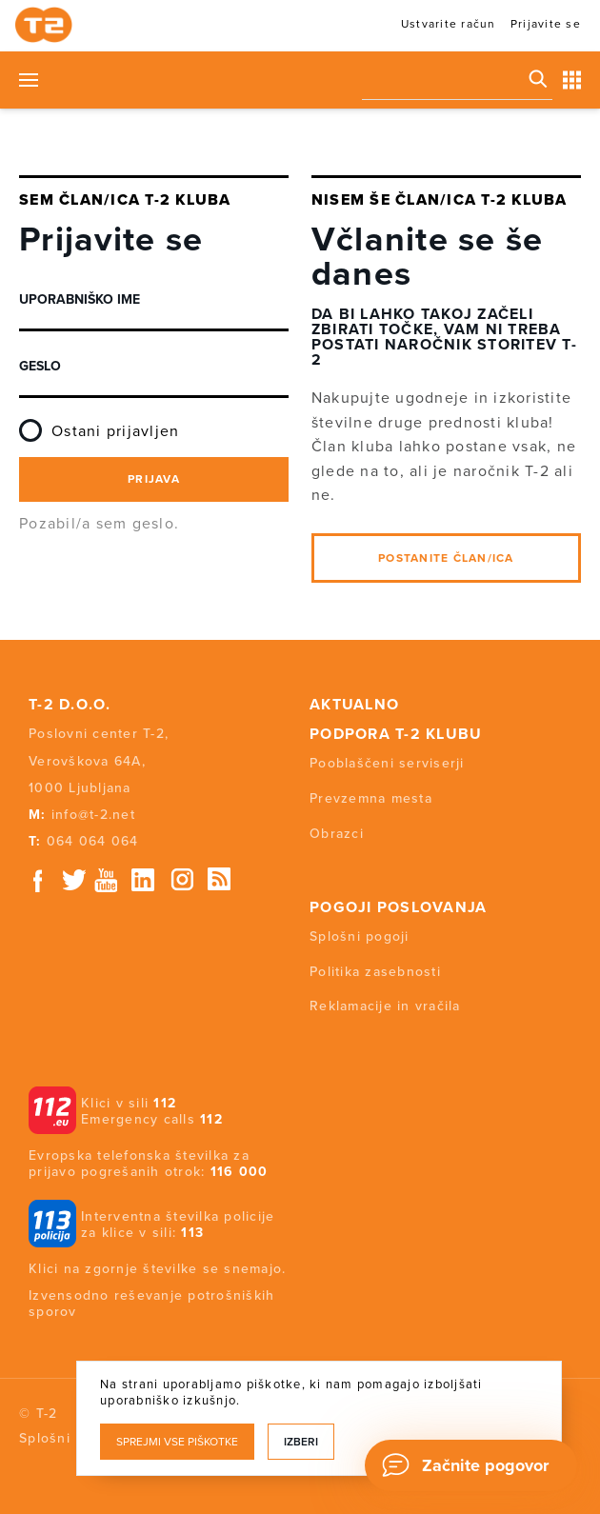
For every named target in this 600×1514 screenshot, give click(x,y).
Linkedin (143, 880)
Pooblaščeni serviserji (387, 763)
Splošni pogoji (360, 936)
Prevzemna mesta (371, 798)
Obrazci (337, 834)
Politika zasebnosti (375, 972)
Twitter (75, 880)
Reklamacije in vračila (385, 1006)
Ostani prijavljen (99, 423)
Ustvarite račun (448, 23)
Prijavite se (545, 23)
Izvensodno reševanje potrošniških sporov (151, 1303)
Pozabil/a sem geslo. (99, 523)
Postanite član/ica (446, 558)
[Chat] (471, 1465)
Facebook (38, 880)
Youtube (105, 880)
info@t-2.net (93, 815)
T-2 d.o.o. (70, 704)
